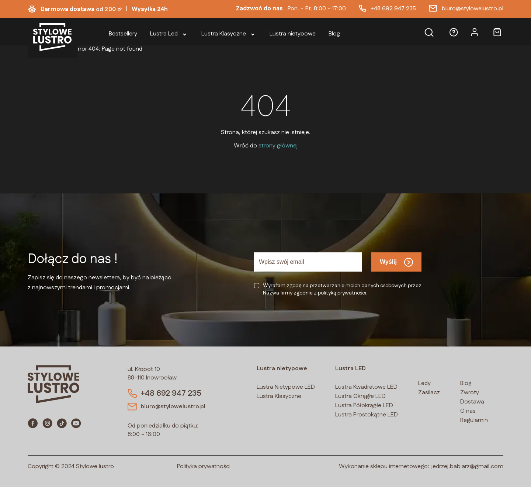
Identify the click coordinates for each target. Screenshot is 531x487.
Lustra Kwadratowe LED (366, 387)
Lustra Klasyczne (279, 396)
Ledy (424, 383)
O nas (468, 411)
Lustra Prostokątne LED (366, 415)
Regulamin (474, 420)
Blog (466, 383)
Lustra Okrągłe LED (360, 396)
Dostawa (472, 402)
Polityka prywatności (203, 466)
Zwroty (469, 392)
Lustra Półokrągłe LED (364, 405)
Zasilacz (429, 392)
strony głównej (278, 146)
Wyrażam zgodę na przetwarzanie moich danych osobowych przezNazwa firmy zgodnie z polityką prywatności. (342, 289)
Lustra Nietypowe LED (286, 387)
